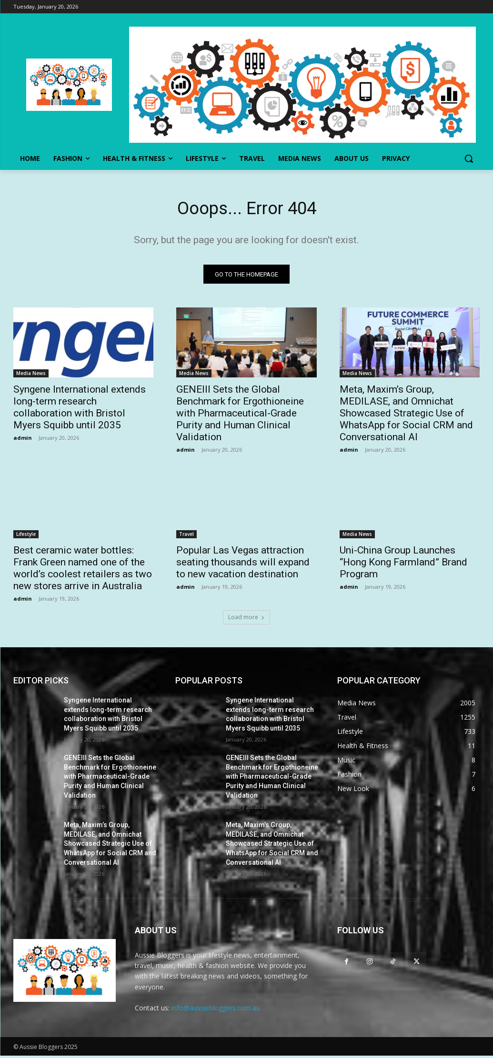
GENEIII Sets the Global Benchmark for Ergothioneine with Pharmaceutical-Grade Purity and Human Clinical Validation (240, 415)
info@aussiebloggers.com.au (215, 1010)
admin (22, 440)
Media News (31, 376)
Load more (246, 619)
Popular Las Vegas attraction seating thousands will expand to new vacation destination (243, 565)
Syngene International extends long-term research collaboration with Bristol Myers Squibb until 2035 (79, 410)
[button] (468, 158)
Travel (186, 537)
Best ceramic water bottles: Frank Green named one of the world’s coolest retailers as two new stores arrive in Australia (82, 570)
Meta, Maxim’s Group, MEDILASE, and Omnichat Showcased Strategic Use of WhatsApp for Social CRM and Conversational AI (406, 415)
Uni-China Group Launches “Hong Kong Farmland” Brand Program (403, 565)
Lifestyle (26, 537)
